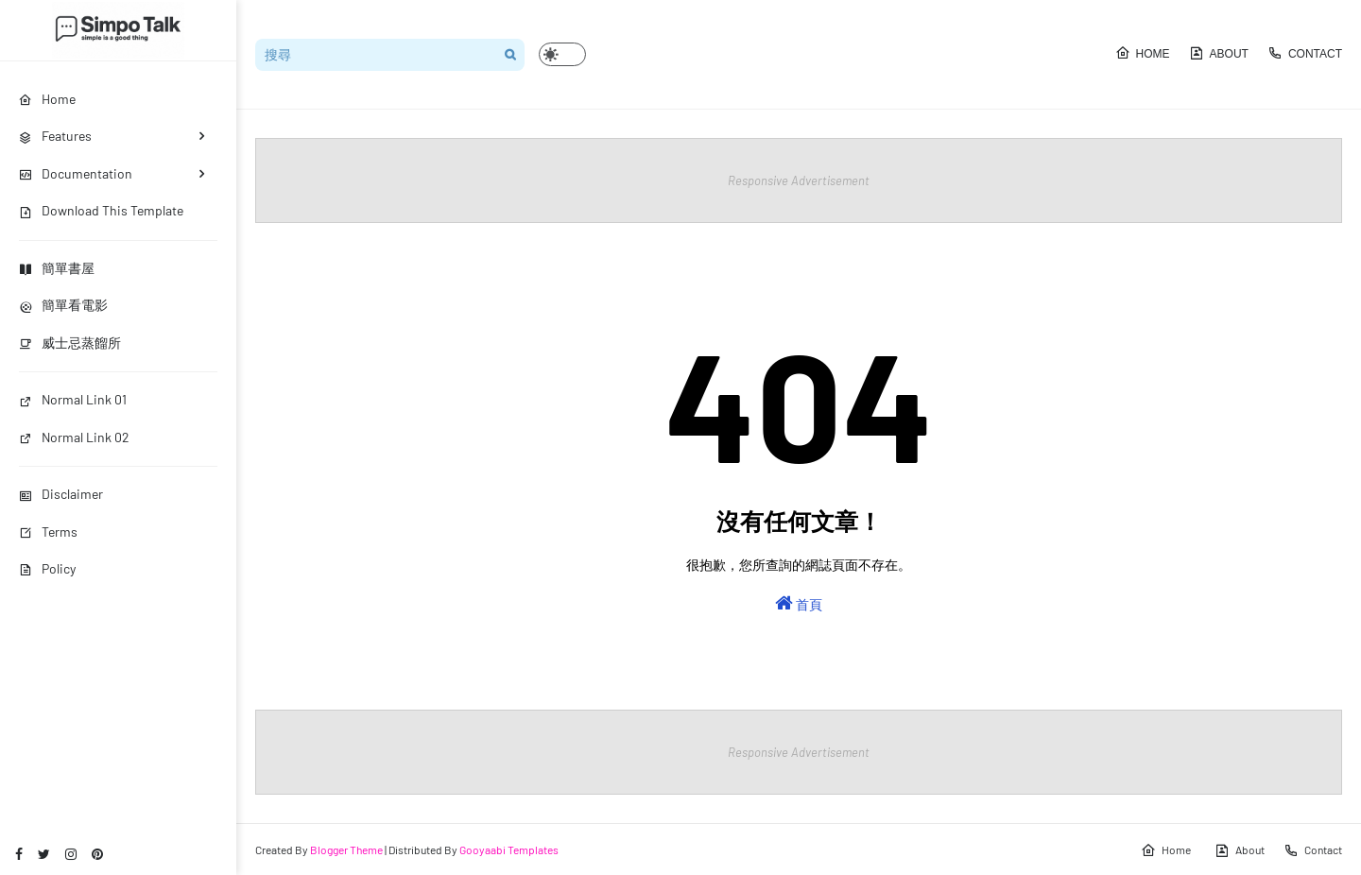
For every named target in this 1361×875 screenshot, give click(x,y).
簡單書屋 (57, 268)
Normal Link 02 (74, 437)
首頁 (798, 602)
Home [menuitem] (47, 99)
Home (1142, 52)
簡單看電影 (63, 305)
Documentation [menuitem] (75, 173)
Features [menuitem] (55, 136)
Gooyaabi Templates (509, 849)
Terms (48, 531)
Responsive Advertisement (799, 180)
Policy (47, 568)
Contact (1304, 52)
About (1219, 52)
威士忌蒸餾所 (70, 343)
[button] (562, 54)
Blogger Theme (346, 849)
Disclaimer (61, 494)
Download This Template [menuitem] (101, 210)
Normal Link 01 (73, 399)
